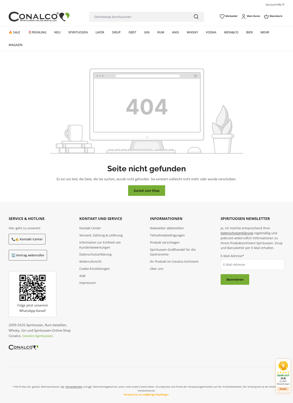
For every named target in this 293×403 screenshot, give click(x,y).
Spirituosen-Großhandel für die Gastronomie (173, 252)
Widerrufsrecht (90, 261)
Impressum (87, 283)
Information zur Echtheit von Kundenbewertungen (100, 244)
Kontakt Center (90, 228)
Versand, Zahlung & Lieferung (101, 235)
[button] (283, 370)
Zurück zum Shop (147, 190)
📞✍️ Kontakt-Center (27, 239)
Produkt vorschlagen (165, 242)
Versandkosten (73, 386)
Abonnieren (235, 279)
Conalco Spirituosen (37, 336)
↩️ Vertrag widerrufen (27, 255)
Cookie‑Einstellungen (94, 269)
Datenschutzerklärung (95, 254)
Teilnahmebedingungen (167, 235)
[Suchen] (196, 17)
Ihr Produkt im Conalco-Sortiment (174, 261)
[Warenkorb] (273, 16)
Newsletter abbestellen (167, 228)
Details (283, 386)
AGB (82, 276)
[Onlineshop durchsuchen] (138, 17)
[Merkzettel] (228, 16)
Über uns (156, 269)
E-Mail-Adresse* (232, 256)
